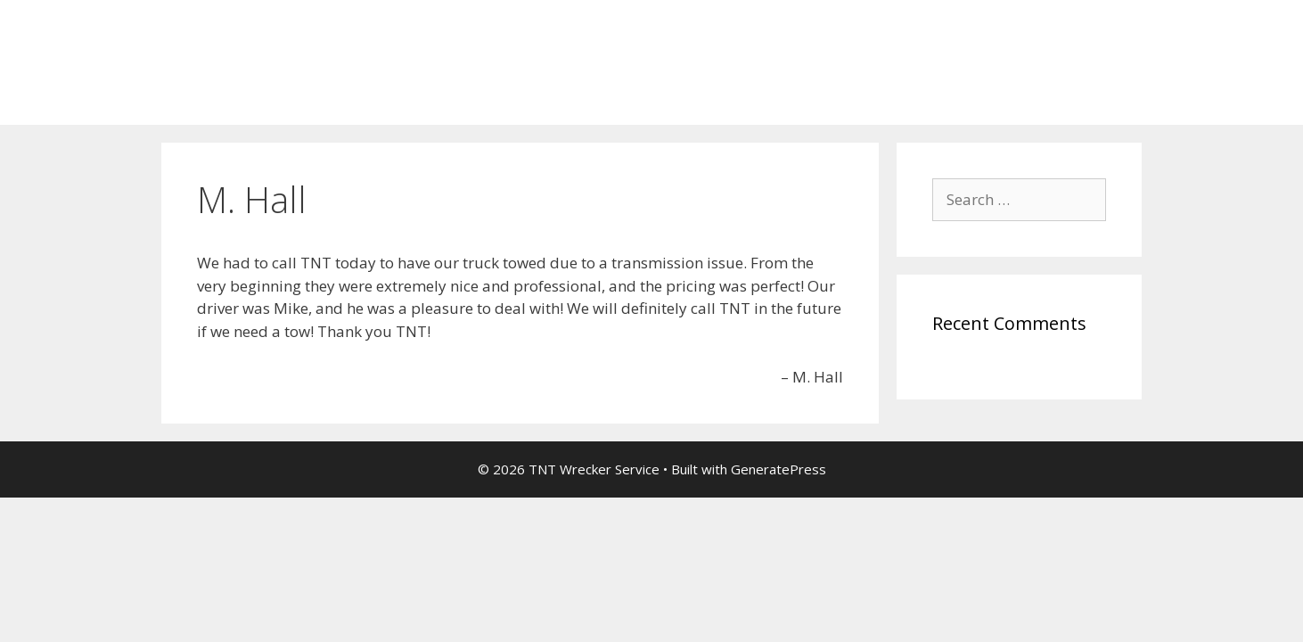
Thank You (284, 98)
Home (198, 98)
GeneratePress (778, 469)
